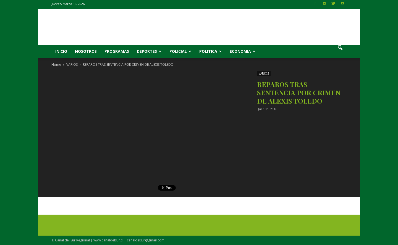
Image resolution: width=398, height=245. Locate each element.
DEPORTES (149, 51)
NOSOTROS (86, 51)
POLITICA (210, 51)
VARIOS (264, 73)
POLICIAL (180, 51)
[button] (340, 51)
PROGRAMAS (116, 51)
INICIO (61, 51)
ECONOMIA (242, 51)
